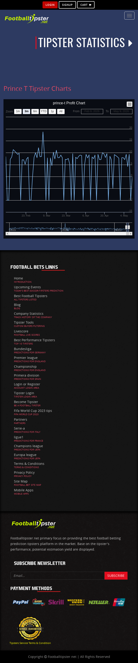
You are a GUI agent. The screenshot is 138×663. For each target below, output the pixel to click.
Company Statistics (28, 313)
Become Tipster (26, 402)
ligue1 (18, 437)
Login (50, 5)
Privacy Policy (24, 472)
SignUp (67, 5)
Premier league (26, 357)
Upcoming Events (27, 287)
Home (18, 278)
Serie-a (19, 428)
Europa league (25, 455)
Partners (20, 419)
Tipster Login (24, 393)
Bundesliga (22, 349)
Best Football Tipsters (30, 296)
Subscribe (116, 575)
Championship (25, 366)
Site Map (21, 481)
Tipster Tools (24, 322)
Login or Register (27, 384)
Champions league (28, 446)
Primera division (26, 375)
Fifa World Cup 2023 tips (33, 410)
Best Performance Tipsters (34, 340)
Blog (17, 304)
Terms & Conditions (29, 463)
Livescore (21, 331)
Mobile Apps (23, 490)
